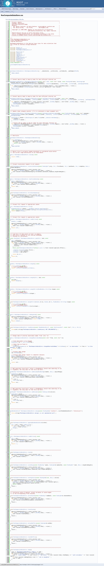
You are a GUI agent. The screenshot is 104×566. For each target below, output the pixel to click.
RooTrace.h (20, 59)
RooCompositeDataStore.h (24, 50)
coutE (14, 346)
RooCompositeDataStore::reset (22, 452)
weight (25, 268)
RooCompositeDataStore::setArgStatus (24, 477)
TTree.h (19, 53)
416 (7, 465)
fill (22, 211)
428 (7, 477)
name (47, 81)
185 (7, 219)
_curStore (62, 83)
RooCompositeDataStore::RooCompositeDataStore (24, 71)
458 (7, 509)
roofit (2, 11)
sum (18, 221)
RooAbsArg (14, 342)
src (12, 11)
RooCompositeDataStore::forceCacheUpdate (25, 193)
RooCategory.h (21, 60)
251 (7, 289)
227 (7, 264)
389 (7, 436)
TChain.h (19, 54)
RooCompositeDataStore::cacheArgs (23, 465)
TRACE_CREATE (15, 73)
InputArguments (21, 346)
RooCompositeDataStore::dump (22, 549)
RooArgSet (69, 81)
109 (7, 137)
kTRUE (92, 99)
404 (7, 452)
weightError (26, 293)
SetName (17, 352)
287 (7, 327)
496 (7, 549)
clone (41, 103)
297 (7, 338)
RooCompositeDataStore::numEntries (24, 436)
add (17, 380)
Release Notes (62, 8)
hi (51, 302)
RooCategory (80, 81)
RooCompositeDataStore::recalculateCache (25, 166)
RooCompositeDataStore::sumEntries (26, 219)
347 (7, 392)
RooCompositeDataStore (22, 64)
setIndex (22, 250)
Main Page (15, 8)
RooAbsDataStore (16, 83)
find (39, 117)
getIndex (43, 208)
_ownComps (80, 83)
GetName (54, 117)
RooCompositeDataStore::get (29, 238)
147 (7, 179)
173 (7, 206)
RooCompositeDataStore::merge (30, 411)
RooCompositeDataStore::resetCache (23, 509)
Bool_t (12, 154)
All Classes (48, 9)
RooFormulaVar (58, 327)
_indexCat (48, 83)
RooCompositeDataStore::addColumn (27, 372)
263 (7, 302)
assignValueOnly (42, 209)
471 (7, 523)
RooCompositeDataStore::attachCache (24, 495)
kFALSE (76, 71)
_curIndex (71, 83)
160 (7, 193)
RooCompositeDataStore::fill (22, 206)
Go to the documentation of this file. (15, 19)
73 (7, 98)
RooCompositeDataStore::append (22, 422)
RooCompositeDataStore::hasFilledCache (26, 179)
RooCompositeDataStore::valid (23, 154)
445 (7, 495)
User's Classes (30, 8)
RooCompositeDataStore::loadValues (23, 327)
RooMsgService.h (21, 49)
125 (7, 154)
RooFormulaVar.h (21, 57)
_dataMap (15, 87)
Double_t (12, 219)
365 (7, 411)
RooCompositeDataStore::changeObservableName (28, 338)
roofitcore (7, 11)
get (33, 209)
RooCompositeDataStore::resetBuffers (24, 537)
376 (7, 422)
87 (7, 113)
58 (7, 81)
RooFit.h (19, 47)
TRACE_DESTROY (15, 146)
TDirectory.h (20, 55)
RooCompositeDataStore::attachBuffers (24, 523)
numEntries (27, 424)
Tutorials (22, 8)
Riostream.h (20, 52)
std (21, 62)
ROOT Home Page (6, 8)
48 (7, 71)
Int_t (54, 166)
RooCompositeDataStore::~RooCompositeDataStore (24, 137)
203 (7, 238)
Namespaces (39, 9)
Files (55, 9)
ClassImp (12, 64)
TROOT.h (19, 56)
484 (7, 537)
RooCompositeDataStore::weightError (26, 289)
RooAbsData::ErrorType (44, 289)
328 (7, 372)
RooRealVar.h (20, 58)
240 (7, 277)
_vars (49, 209)
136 (7, 166)
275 (7, 314)
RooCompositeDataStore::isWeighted (25, 314)
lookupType (27, 87)
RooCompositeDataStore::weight (25, 264)
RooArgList (46, 392)
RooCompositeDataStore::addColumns (27, 392)
